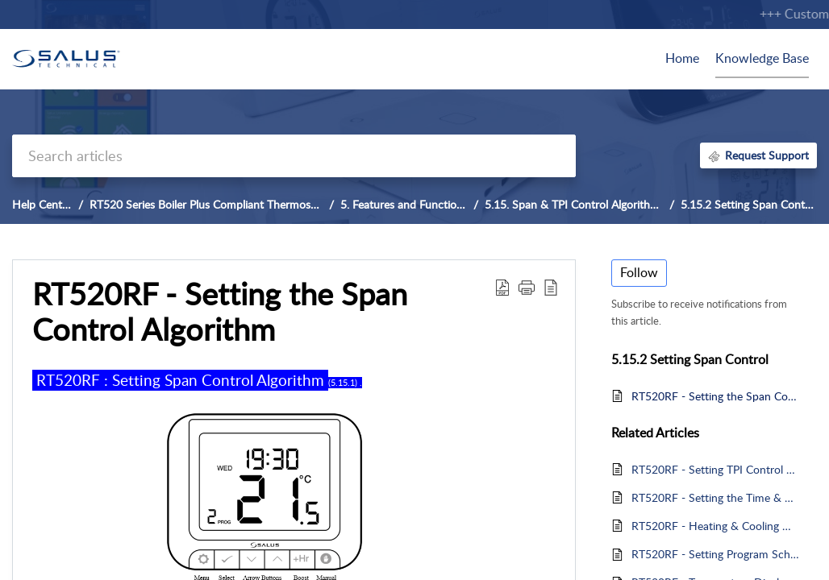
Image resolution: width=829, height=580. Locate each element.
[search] (294, 156)
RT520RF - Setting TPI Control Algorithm (716, 469)
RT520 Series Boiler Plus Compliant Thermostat (207, 204)
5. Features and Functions (404, 204)
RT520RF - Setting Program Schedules (716, 553)
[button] (502, 286)
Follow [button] (639, 272)
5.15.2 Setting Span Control (749, 204)
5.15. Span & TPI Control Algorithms (574, 204)
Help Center (42, 204)
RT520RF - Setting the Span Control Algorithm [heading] (219, 311)
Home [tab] (682, 58)
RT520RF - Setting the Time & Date (716, 497)
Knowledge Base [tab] (762, 58)
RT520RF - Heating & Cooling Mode (716, 525)
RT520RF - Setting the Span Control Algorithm (716, 396)
